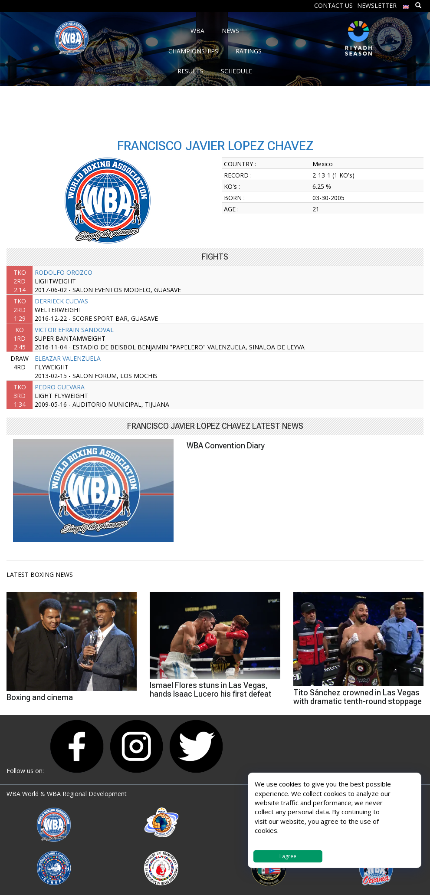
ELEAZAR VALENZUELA (68, 358)
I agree (287, 856)
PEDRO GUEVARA (60, 387)
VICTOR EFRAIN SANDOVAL (74, 330)
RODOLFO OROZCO (63, 272)
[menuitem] (406, 5)
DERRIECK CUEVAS (61, 301)
